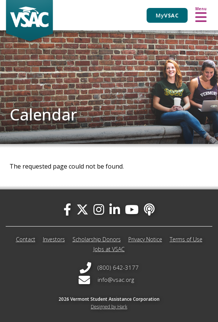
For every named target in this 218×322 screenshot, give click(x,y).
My (167, 15)
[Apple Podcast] (149, 209)
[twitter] (82, 209)
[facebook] (67, 209)
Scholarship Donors (97, 239)
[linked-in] (114, 209)
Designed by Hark (109, 306)
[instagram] (98, 209)
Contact (25, 239)
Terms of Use (186, 239)
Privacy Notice (145, 239)
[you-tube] (132, 209)
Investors (54, 239)
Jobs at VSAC (109, 249)
